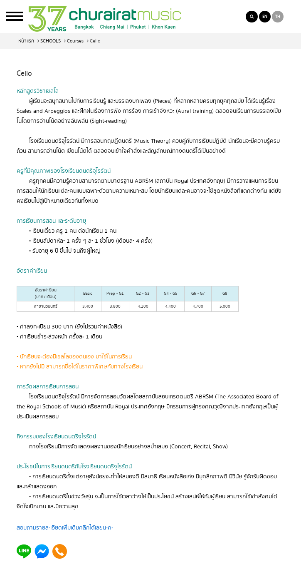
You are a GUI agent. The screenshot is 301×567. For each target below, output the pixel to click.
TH (277, 16)
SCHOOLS (50, 41)
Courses (75, 41)
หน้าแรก (26, 41)
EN (264, 16)
